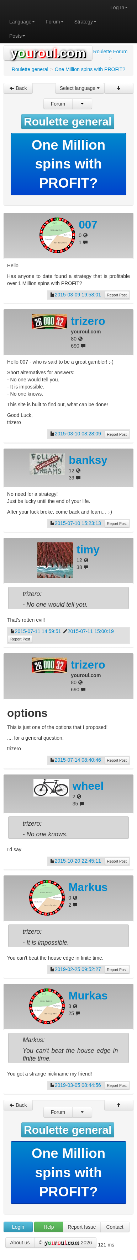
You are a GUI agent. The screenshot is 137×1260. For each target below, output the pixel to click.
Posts (17, 36)
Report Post (117, 295)
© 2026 (65, 1243)
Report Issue (82, 1227)
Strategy (85, 22)
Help (49, 1227)
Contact (114, 1227)
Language (22, 22)
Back (18, 88)
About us (20, 1242)
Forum (54, 22)
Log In (119, 7)
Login (18, 1227)
